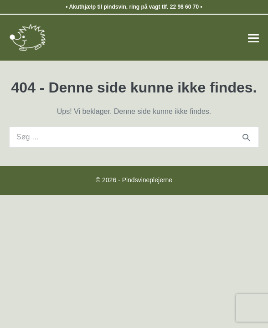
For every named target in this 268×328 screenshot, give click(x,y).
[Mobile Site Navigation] (253, 38)
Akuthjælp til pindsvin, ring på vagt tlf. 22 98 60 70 (134, 7)
